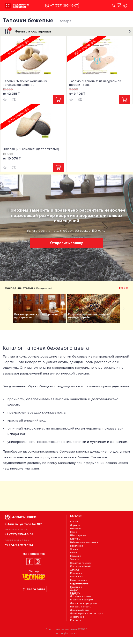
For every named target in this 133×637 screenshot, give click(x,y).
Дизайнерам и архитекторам (86, 613)
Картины (75, 539)
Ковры (74, 521)
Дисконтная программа (83, 603)
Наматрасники (78, 580)
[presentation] (9, 309)
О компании (77, 617)
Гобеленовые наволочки (84, 542)
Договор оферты (79, 610)
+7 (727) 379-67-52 (19, 545)
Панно (73, 531)
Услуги (74, 589)
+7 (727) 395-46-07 (62, 5)
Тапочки (74, 559)
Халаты (74, 569)
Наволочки (76, 545)
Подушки (75, 555)
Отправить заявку (66, 243)
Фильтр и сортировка (67, 31)
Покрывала (76, 576)
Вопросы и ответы (80, 606)
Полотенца (76, 573)
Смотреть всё (44, 288)
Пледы (74, 552)
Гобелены (75, 528)
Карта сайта (33, 589)
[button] (120, 288)
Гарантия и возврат (81, 599)
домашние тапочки (55, 356)
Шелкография (78, 535)
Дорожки (75, 525)
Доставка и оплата (80, 596)
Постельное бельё (80, 566)
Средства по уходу (80, 563)
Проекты (75, 592)
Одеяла (74, 549)
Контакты (75, 620)
